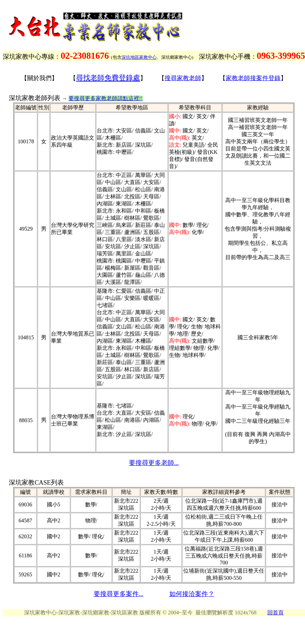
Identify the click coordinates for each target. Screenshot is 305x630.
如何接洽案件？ (191, 593)
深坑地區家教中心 (139, 57)
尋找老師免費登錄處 (108, 78)
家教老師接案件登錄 (253, 78)
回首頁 (275, 612)
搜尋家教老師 (183, 78)
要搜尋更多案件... (119, 593)
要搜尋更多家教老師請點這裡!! (106, 98)
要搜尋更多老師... (154, 462)
